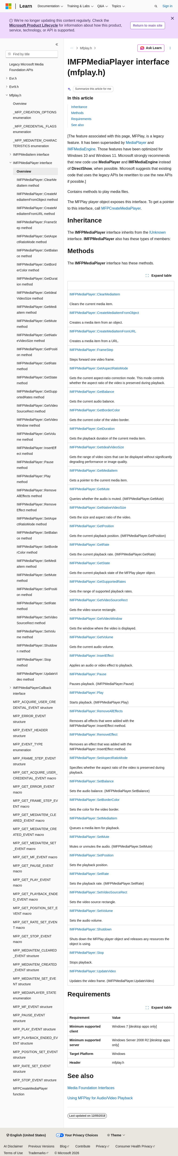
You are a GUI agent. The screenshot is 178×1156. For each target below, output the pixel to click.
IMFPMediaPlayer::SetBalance (92, 781)
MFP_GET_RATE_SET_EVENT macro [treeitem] (35, 925)
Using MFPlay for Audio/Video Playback (100, 1098)
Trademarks (36, 1153)
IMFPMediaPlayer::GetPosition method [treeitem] (37, 352)
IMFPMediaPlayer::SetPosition (92, 855)
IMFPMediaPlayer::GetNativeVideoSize (98, 507)
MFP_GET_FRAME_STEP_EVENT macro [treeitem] (35, 803)
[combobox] (32, 54)
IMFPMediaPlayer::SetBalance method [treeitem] (37, 535)
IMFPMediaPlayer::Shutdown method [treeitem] (37, 648)
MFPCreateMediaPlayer (121, 208)
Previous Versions (41, 1146)
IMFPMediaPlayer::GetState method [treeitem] (37, 380)
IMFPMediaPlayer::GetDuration (92, 429)
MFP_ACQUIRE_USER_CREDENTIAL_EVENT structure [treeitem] (34, 705)
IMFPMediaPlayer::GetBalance (92, 392)
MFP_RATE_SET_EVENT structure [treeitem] (32, 1069)
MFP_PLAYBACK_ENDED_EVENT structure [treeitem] (35, 1040)
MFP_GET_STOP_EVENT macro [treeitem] (32, 939)
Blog (63, 1146)
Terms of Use (13, 1153)
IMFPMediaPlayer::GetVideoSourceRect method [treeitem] (37, 408)
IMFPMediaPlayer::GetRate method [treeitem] (36, 366)
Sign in (167, 6)
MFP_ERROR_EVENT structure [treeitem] (29, 719)
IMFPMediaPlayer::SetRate (89, 874)
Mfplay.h (86, 48)
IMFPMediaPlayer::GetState (90, 563)
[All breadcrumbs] (71, 48)
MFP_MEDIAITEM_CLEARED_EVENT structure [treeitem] (35, 953)
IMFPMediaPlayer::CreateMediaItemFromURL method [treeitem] (37, 211)
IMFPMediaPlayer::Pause (88, 674)
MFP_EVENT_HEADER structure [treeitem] (30, 733)
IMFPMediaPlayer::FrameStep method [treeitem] (37, 225)
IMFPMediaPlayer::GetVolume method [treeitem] (36, 436)
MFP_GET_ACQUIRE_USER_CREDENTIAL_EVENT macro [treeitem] (35, 775)
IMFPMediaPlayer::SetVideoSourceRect (98, 892)
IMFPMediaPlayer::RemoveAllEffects (96, 711)
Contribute (82, 1146)
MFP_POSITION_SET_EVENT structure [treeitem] (35, 1055)
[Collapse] (57, 44)
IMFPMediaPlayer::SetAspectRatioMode (99, 758)
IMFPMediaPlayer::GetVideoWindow (96, 618)
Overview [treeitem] (19, 103)
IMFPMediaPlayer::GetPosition (92, 526)
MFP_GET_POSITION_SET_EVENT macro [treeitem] (35, 911)
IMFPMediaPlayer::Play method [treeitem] (34, 479)
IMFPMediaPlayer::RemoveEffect (94, 734)
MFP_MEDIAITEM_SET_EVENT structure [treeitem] (34, 981)
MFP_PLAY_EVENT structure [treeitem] (34, 1029)
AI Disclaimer (13, 1146)
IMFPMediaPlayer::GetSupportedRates (98, 581)
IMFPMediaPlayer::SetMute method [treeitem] (36, 578)
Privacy (101, 1146)
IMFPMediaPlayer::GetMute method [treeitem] (37, 324)
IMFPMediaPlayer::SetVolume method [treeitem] (36, 634)
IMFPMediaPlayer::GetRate (89, 544)
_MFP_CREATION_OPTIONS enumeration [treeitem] (34, 115)
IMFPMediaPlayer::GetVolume (91, 637)
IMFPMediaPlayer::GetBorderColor (95, 410)
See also (77, 125)
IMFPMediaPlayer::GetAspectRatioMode (99, 368)
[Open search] (156, 6)
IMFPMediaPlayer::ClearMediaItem (95, 294)
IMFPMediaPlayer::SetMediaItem (93, 818)
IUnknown (157, 232)
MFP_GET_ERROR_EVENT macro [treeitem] (33, 789)
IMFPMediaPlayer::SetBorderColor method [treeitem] (37, 549)
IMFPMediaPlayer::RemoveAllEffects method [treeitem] (36, 493)
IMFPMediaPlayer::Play (86, 692)
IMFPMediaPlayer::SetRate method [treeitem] (36, 606)
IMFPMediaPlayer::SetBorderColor (95, 800)
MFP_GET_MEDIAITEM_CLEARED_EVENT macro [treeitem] (34, 817)
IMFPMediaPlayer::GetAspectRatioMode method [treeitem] (37, 239)
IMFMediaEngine (81, 149)
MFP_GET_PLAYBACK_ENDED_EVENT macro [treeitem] (35, 897)
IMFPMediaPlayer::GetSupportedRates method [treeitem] (37, 394)
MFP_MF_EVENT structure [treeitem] (32, 1007)
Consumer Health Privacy (133, 1146)
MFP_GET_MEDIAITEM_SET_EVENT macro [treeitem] (34, 846)
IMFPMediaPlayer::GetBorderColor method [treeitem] (36, 267)
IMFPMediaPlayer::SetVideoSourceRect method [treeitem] (37, 620)
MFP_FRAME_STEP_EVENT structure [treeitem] (34, 761)
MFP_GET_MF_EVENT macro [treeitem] (35, 857)
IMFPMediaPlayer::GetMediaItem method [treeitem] (37, 309)
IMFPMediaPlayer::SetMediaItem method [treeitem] (36, 563)
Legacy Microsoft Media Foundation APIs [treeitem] (26, 67)
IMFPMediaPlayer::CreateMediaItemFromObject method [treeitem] (37, 196)
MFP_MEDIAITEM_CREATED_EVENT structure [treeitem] (35, 967)
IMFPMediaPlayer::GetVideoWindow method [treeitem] (37, 422)
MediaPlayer (136, 143)
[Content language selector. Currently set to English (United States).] (26, 1135)
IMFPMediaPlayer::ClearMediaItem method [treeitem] (37, 182)
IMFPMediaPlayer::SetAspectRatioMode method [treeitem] (37, 521)
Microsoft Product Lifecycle (33, 25)
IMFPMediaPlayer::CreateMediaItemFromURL (103, 331)
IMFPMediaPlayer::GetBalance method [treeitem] (37, 253)
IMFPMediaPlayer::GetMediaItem (94, 470)
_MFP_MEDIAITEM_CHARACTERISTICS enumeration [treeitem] (35, 143)
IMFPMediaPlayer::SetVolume (91, 911)
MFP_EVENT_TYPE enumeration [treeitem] (28, 747)
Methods (77, 113)
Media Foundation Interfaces (90, 1088)
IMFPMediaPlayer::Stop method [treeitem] (34, 662)
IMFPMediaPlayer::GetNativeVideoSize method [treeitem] (37, 338)
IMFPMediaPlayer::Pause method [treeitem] (35, 465)
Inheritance (79, 107)
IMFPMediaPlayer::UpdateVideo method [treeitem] (37, 676)
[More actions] (170, 48)
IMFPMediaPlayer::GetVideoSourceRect (98, 600)
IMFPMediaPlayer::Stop (87, 953)
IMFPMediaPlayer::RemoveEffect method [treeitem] (36, 507)
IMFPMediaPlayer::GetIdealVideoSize (97, 447)
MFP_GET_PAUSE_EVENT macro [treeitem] (33, 868)
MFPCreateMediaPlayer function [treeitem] (30, 1091)
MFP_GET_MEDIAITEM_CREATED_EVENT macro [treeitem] (35, 832)
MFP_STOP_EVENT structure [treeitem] (35, 1080)
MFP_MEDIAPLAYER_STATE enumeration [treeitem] (34, 995)
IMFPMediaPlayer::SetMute (89, 837)
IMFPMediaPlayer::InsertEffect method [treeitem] (36, 451)
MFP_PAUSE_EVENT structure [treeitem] (29, 1018)
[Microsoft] (9, 6)
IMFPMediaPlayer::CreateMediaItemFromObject (104, 313)
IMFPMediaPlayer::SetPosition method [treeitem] (37, 592)
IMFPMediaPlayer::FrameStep (91, 350)
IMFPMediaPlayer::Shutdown (90, 929)
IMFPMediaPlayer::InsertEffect (92, 655)
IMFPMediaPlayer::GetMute (90, 489)
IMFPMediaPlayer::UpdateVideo (93, 971)
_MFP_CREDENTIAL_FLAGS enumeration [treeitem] (35, 129)
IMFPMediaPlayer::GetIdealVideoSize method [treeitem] (37, 295)
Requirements (81, 119)
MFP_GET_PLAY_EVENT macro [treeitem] (32, 882)
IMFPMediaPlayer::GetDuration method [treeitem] (37, 281)
